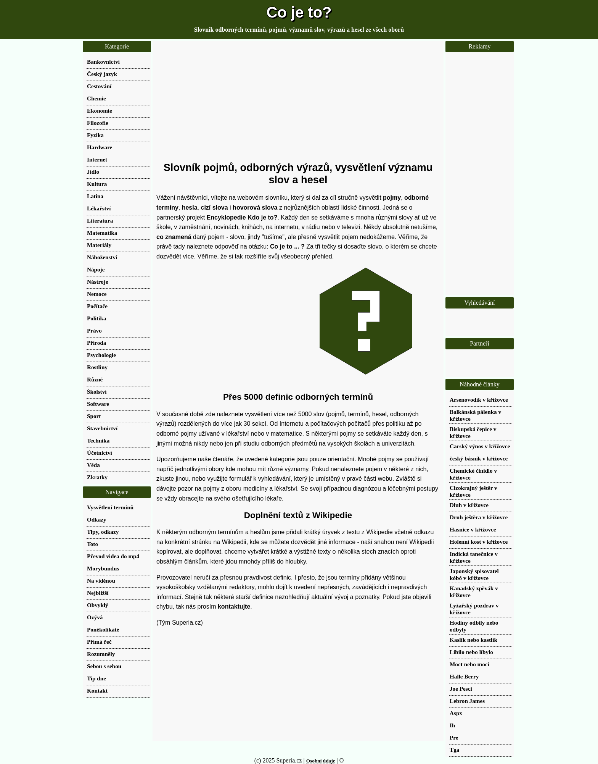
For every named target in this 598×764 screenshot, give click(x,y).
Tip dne (96, 678)
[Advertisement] (298, 101)
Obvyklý (97, 605)
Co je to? (298, 12)
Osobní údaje (320, 761)
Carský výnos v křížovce (480, 446)
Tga (454, 749)
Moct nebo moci (469, 664)
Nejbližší (98, 593)
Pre (454, 737)
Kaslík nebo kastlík (473, 639)
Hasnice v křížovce (473, 529)
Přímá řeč (99, 641)
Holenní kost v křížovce (479, 541)
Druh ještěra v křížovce (479, 517)
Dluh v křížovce (469, 505)
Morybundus (103, 568)
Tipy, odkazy (103, 531)
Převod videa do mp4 (113, 556)
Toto (92, 544)
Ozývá (95, 617)
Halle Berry (464, 676)
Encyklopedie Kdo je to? (242, 217)
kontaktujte (234, 606)
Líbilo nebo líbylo (471, 652)
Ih (452, 725)
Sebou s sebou (104, 666)
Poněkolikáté (103, 629)
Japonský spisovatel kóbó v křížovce (474, 574)
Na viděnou (101, 580)
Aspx (456, 713)
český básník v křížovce (479, 458)
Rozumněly (101, 654)
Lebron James (467, 701)
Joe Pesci (461, 688)
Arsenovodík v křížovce (479, 399)
